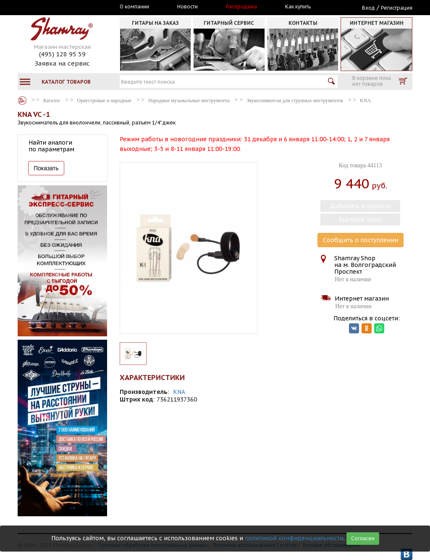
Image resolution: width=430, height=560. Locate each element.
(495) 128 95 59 (62, 54)
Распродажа (241, 7)
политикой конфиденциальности (294, 538)
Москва (56, 7)
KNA (179, 392)
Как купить (298, 7)
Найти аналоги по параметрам (51, 146)
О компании (134, 7)
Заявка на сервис (62, 63)
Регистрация (396, 8)
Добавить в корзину (360, 206)
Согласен (363, 538)
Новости (187, 7)
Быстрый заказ (360, 219)
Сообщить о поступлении (360, 240)
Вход (368, 8)
